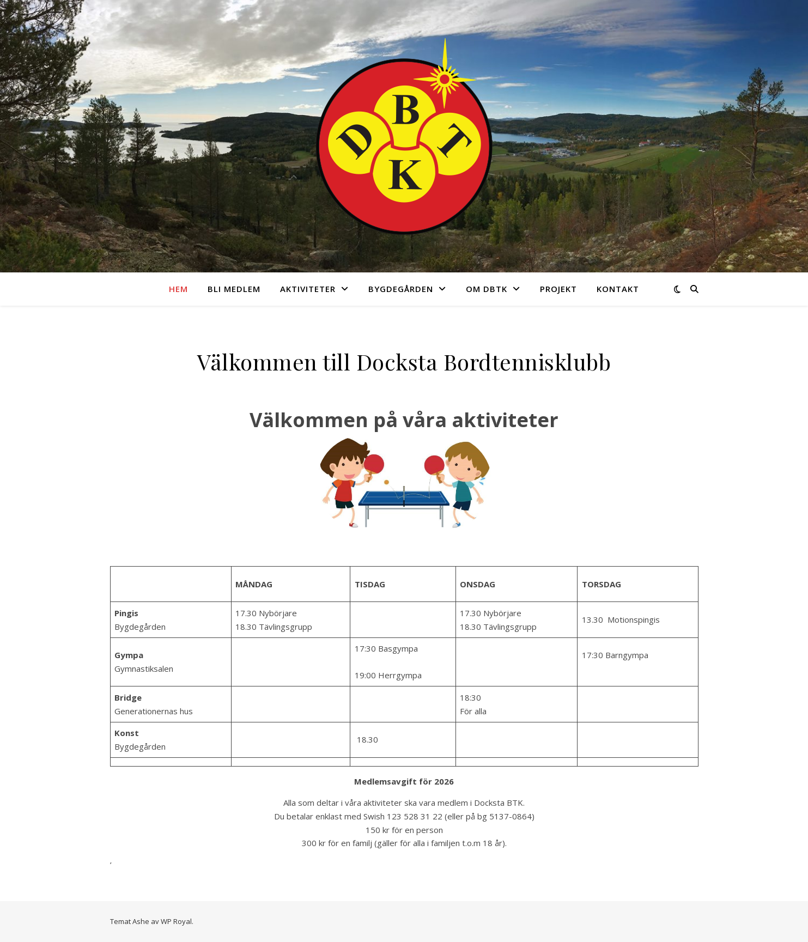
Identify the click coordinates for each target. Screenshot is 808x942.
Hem (178, 288)
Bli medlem (234, 288)
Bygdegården (400, 288)
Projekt (558, 288)
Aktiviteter (308, 288)
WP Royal (176, 921)
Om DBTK (486, 288)
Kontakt (618, 288)
